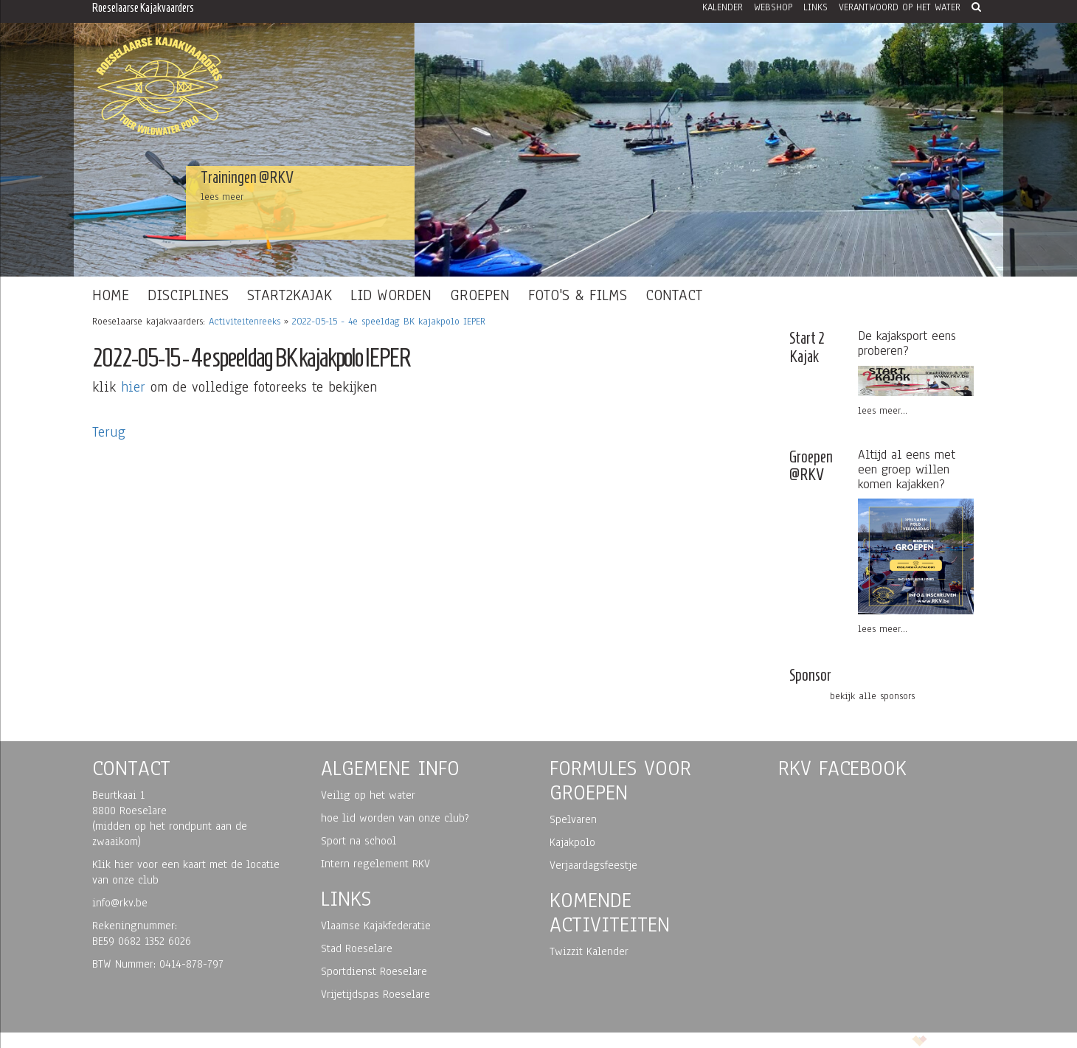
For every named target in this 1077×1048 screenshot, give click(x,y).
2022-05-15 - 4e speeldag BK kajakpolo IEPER (388, 321)
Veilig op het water (368, 795)
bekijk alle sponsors (872, 696)
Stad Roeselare (356, 948)
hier (133, 387)
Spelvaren (573, 819)
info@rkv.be (120, 902)
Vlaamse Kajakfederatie (376, 925)
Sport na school (358, 840)
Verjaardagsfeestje (593, 865)
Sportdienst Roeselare (374, 971)
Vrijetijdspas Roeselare (375, 994)
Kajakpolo (572, 842)
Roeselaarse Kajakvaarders (143, 7)
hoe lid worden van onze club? (395, 818)
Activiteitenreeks (244, 321)
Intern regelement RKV (375, 863)
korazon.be (948, 1040)
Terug (108, 432)
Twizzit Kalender (589, 951)
